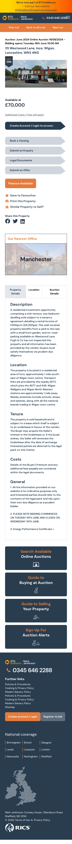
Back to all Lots (36, 27)
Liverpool (29, 749)
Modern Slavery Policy (18, 692)
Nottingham (31, 756)
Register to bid (53, 716)
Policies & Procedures (18, 684)
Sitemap (10, 707)
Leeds (10, 749)
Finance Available (20, 183)
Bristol (27, 742)
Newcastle (13, 756)
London (45, 749)
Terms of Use (22, 820)
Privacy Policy (42, 820)
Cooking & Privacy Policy (19, 688)
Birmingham (14, 742)
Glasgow (46, 742)
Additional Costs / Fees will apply (24, 114)
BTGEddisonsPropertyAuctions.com (36, 10)
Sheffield (46, 756)
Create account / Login (22, 716)
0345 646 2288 (54, 18)
